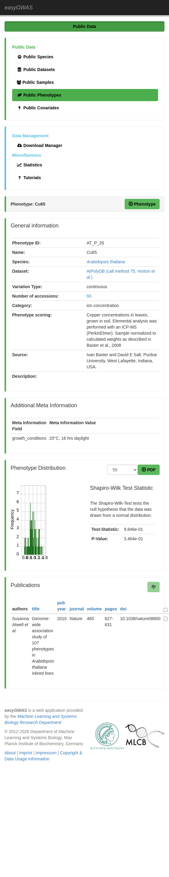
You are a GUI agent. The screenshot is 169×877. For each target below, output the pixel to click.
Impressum (45, 752)
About (10, 752)
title (35, 608)
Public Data (84, 26)
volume (94, 608)
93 (89, 296)
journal (77, 608)
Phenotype (142, 204)
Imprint (25, 752)
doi (123, 608)
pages (111, 608)
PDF (149, 469)
